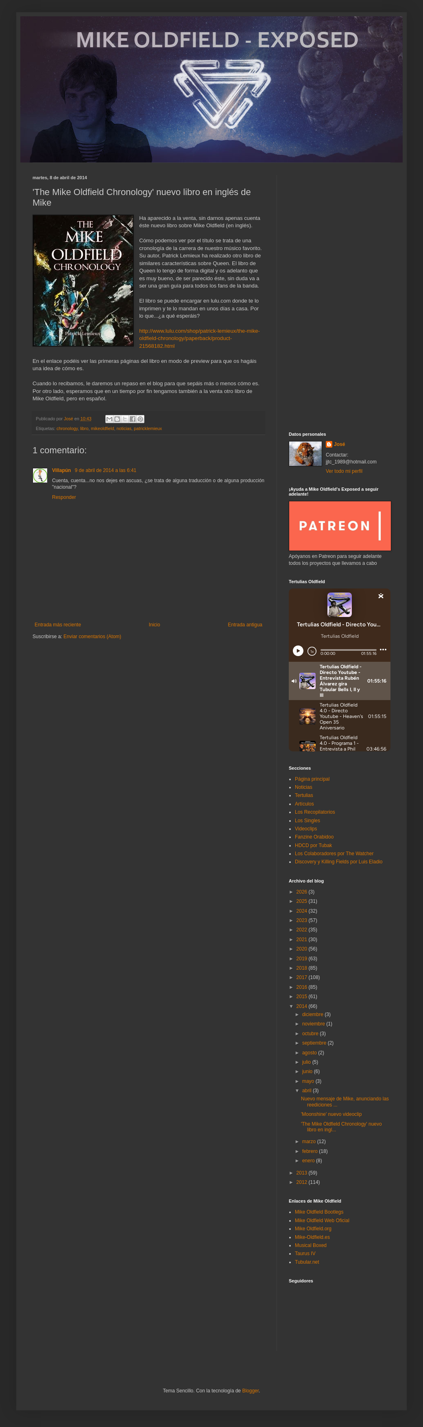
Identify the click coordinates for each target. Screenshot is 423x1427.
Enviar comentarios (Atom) (92, 636)
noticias (123, 428)
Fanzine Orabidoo (314, 837)
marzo (309, 1141)
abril (307, 1090)
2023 (303, 920)
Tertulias (304, 795)
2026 (303, 892)
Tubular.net (307, 1262)
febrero (310, 1151)
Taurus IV (305, 1253)
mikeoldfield (102, 428)
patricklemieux (148, 428)
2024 (303, 911)
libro (84, 428)
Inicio (154, 625)
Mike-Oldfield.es (312, 1237)
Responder (64, 497)
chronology (67, 428)
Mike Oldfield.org (313, 1229)
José (339, 444)
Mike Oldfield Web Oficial (322, 1220)
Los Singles (307, 820)
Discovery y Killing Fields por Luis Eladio (338, 862)
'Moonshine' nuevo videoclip (331, 1114)
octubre (311, 1033)
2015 (303, 996)
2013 (303, 1173)
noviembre (314, 1024)
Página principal (312, 779)
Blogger (250, 1391)
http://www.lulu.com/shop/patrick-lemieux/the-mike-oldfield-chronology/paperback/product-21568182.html (199, 338)
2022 (303, 930)
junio (308, 1071)
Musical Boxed (311, 1245)
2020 (303, 949)
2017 (303, 977)
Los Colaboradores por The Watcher (334, 853)
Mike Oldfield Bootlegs (319, 1212)
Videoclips (306, 829)
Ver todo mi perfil (344, 471)
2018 (303, 968)
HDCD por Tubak (313, 845)
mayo (309, 1081)
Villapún (62, 470)
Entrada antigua (245, 625)
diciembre (313, 1014)
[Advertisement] (339, 297)
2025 (303, 901)
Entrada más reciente (58, 625)
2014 (303, 1006)
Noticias (303, 787)
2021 (303, 939)
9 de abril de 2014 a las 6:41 (105, 470)
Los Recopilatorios (315, 812)
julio (307, 1062)
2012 (303, 1182)
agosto (310, 1053)
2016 (303, 987)
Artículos (304, 804)
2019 (303, 959)
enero (309, 1161)
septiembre (315, 1043)
